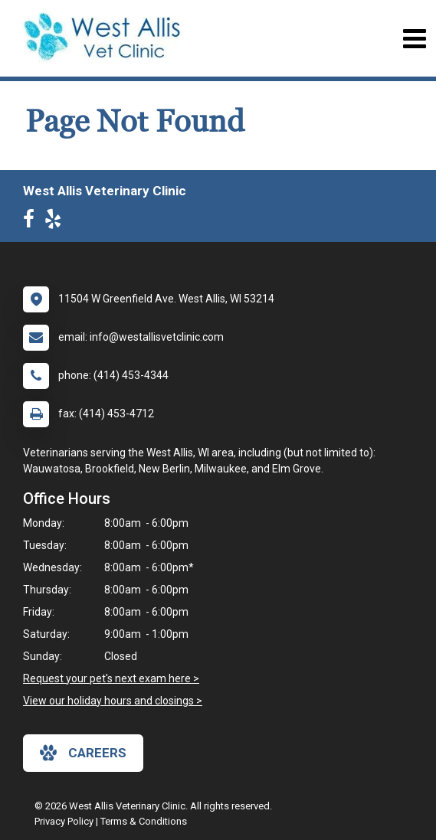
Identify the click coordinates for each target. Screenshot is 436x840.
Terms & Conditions (143, 821)
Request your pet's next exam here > (111, 678)
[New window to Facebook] (32, 222)
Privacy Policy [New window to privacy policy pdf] (63, 821)
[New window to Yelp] (56, 222)
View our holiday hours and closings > (112, 701)
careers (83, 752)
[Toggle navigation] (414, 38)
